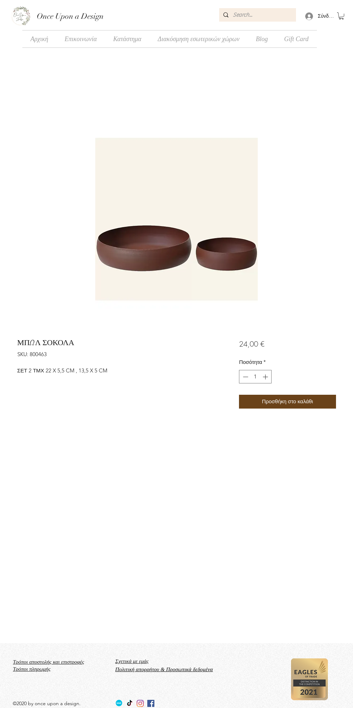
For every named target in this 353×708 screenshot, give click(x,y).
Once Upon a (58, 16)
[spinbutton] (255, 376)
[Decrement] (245, 376)
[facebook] (150, 703)
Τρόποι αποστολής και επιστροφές (48, 662)
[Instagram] (140, 703)
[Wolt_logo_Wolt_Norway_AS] (119, 703)
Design (91, 16)
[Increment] (266, 376)
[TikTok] (129, 703)
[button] (341, 15)
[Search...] (257, 15)
